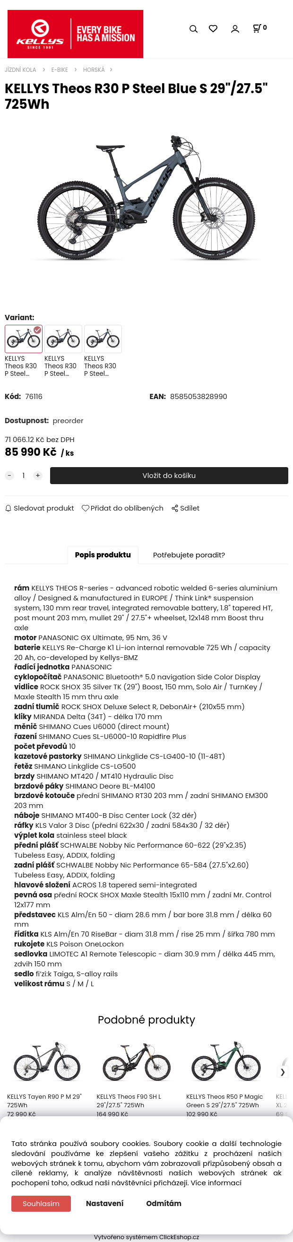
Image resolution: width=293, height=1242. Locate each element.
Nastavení (104, 1203)
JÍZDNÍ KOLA (21, 70)
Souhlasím (41, 1203)
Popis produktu (103, 555)
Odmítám (164, 1203)
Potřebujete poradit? (189, 555)
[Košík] (259, 28)
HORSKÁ (93, 70)
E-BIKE (59, 70)
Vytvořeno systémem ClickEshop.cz (146, 1237)
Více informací (216, 1183)
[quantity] (23, 476)
